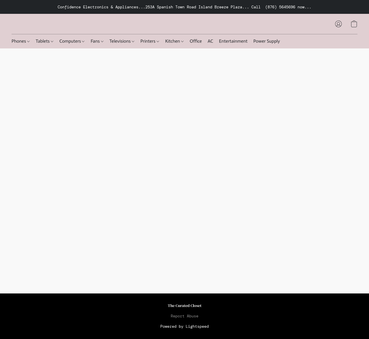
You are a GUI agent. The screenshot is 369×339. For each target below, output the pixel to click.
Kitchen (174, 41)
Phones (21, 41)
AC (210, 41)
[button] (338, 24)
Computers (71, 41)
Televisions (122, 41)
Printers (149, 41)
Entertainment (233, 41)
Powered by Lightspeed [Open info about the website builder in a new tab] (184, 326)
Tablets (44, 41)
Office (196, 41)
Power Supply (266, 41)
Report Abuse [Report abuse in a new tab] (184, 316)
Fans (97, 41)
